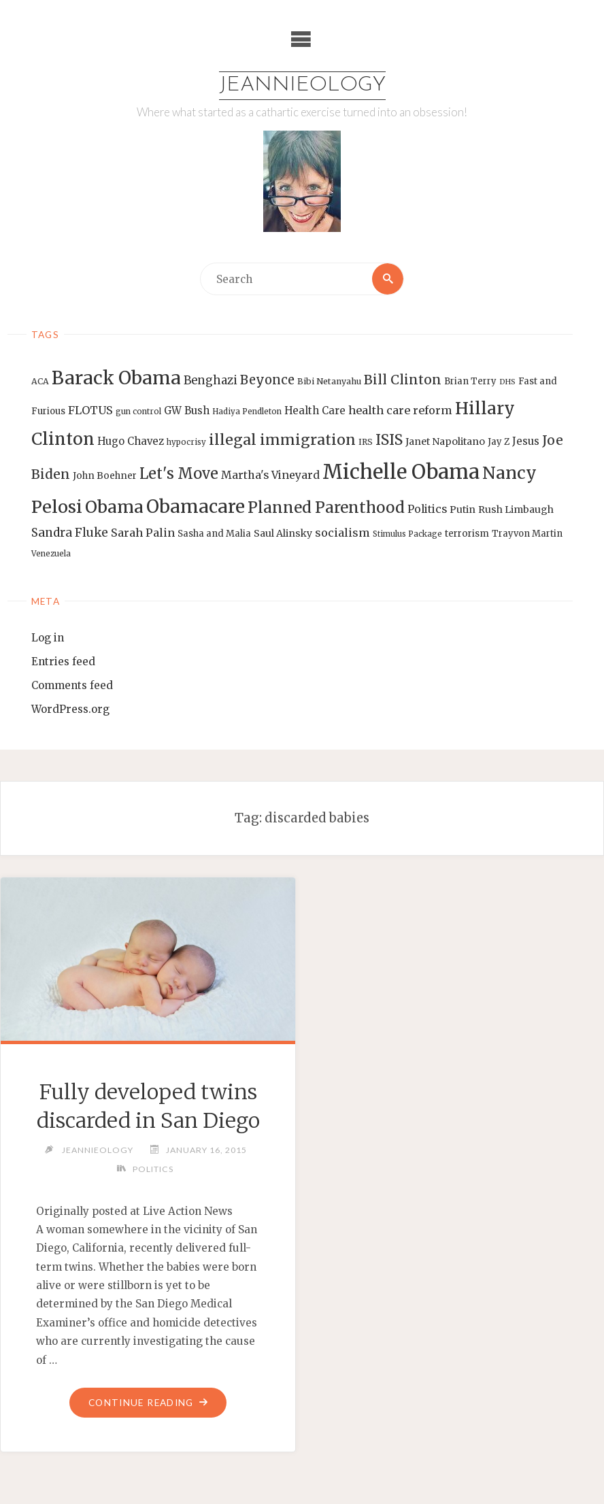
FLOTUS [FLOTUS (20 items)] (90, 410)
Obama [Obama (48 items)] (114, 507)
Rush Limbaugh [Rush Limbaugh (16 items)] (516, 509)
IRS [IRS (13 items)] (365, 442)
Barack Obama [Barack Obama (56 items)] (116, 378)
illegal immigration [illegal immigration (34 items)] (282, 440)
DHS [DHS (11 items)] (507, 382)
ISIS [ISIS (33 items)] (389, 440)
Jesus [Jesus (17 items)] (525, 441)
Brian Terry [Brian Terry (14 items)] (470, 381)
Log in (47, 637)
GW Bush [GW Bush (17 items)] (186, 410)
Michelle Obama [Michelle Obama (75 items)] (401, 471)
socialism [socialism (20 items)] (342, 532)
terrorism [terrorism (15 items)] (467, 533)
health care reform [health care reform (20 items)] (400, 410)
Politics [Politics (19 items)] (427, 509)
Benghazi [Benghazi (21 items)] (210, 380)
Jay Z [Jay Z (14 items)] (498, 442)
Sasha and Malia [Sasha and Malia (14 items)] (214, 533)
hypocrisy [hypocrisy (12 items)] (186, 442)
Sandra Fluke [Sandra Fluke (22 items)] (69, 532)
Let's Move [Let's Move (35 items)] (178, 473)
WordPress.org (70, 709)
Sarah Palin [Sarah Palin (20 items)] (143, 532)
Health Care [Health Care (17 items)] (315, 410)
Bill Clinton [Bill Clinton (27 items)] (402, 379)
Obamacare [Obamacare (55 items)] (195, 506)
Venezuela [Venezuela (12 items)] (51, 553)
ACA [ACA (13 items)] (40, 381)
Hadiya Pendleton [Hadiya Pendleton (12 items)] (247, 411)
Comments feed (72, 685)
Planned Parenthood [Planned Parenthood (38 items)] (326, 507)
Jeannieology (302, 85)
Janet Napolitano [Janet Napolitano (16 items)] (445, 441)
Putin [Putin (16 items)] (462, 509)
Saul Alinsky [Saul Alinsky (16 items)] (283, 533)
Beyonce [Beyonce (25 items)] (267, 380)
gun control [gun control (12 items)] (138, 411)
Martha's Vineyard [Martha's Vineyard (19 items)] (270, 475)
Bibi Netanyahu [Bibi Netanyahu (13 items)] (329, 381)
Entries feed (63, 661)
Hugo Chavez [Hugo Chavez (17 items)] (130, 441)
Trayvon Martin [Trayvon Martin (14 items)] (527, 533)
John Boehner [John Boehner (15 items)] (105, 476)
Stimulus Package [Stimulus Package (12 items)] (407, 534)
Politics (153, 1169)
